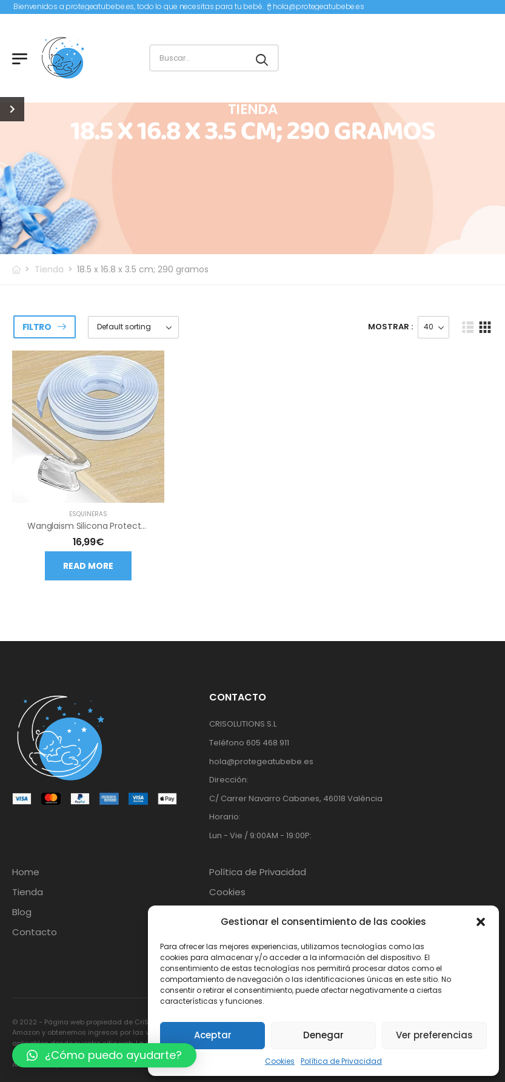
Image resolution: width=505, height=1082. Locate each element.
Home (25, 872)
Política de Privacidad (341, 1061)
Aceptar (213, 1035)
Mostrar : (390, 326)
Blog (22, 912)
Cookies (280, 1061)
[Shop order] (133, 327)
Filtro (37, 327)
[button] (481, 922)
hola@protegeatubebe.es (318, 6)
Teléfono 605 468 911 (249, 742)
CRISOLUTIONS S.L (242, 724)
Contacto (34, 932)
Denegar (323, 1035)
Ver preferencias (434, 1035)
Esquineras (88, 514)
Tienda (49, 269)
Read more (88, 566)
